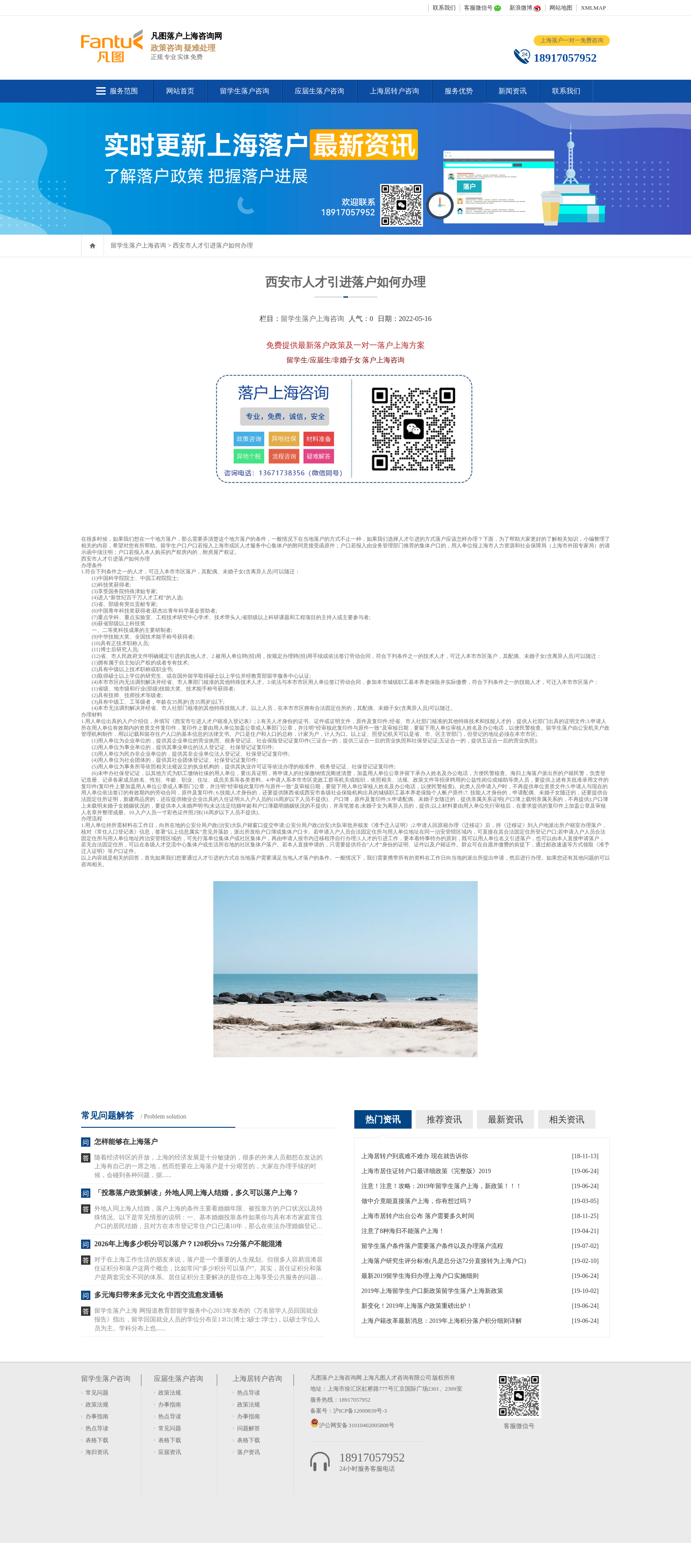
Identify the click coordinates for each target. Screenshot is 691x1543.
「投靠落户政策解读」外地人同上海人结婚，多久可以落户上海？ (196, 1192)
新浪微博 (520, 7)
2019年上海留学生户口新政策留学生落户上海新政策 (432, 1291)
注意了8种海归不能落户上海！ (403, 1231)
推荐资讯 (444, 1119)
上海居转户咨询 (394, 91)
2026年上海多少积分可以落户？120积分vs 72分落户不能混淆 (188, 1244)
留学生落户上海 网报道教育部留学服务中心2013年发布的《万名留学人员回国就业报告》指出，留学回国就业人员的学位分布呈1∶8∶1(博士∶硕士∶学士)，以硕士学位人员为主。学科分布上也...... (207, 1319)
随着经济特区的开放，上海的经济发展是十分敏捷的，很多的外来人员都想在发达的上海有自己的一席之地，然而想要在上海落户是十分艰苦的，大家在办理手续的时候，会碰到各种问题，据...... (208, 1166)
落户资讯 (248, 1452)
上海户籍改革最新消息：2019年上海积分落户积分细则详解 (441, 1321)
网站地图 (561, 7)
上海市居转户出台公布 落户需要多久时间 (417, 1216)
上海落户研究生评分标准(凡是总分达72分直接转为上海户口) (443, 1261)
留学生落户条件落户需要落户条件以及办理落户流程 (432, 1246)
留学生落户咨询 (244, 91)
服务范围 (124, 91)
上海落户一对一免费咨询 (571, 40)
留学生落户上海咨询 (138, 245)
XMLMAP (593, 7)
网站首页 (180, 91)
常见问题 (96, 1392)
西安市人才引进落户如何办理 (213, 245)
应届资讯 (169, 1452)
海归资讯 (96, 1452)
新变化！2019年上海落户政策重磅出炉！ (416, 1306)
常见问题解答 (107, 1115)
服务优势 (459, 91)
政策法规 (96, 1404)
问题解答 (248, 1428)
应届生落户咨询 (319, 91)
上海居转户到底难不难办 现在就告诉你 (414, 1156)
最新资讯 (505, 1119)
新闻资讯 (512, 91)
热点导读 (96, 1428)
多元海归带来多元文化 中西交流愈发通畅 (158, 1295)
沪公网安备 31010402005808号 (356, 1425)
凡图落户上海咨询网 (336, 1377)
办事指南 (96, 1416)
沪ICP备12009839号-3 (360, 1410)
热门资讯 (383, 1119)
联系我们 (444, 7)
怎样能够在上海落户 (126, 1141)
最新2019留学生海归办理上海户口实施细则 (420, 1276)
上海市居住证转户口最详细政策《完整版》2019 (426, 1171)
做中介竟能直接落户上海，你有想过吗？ (416, 1201)
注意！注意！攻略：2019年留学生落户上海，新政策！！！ (441, 1186)
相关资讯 (566, 1119)
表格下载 (96, 1440)
